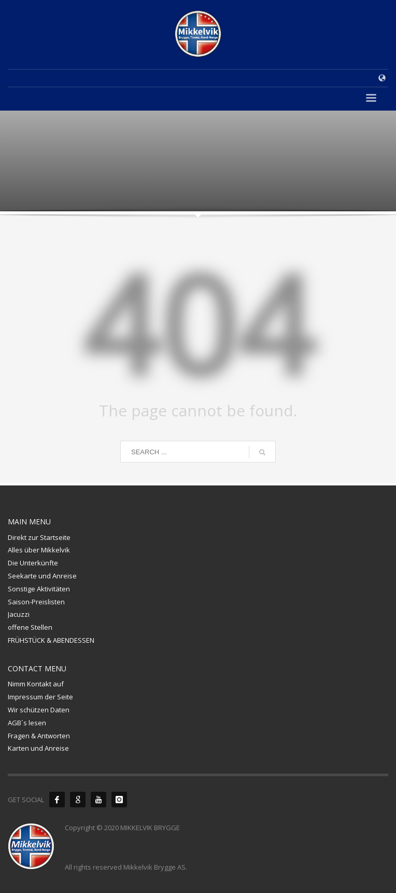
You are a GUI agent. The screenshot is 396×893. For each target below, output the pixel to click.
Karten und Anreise (38, 748)
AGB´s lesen (27, 722)
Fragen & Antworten (39, 735)
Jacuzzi (19, 614)
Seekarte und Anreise (42, 575)
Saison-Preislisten (36, 601)
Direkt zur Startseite (39, 537)
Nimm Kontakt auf (36, 683)
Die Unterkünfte (33, 562)
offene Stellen (30, 627)
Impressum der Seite (40, 696)
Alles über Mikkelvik (39, 549)
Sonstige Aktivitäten (39, 588)
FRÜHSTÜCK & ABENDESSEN (51, 640)
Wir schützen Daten (38, 709)
